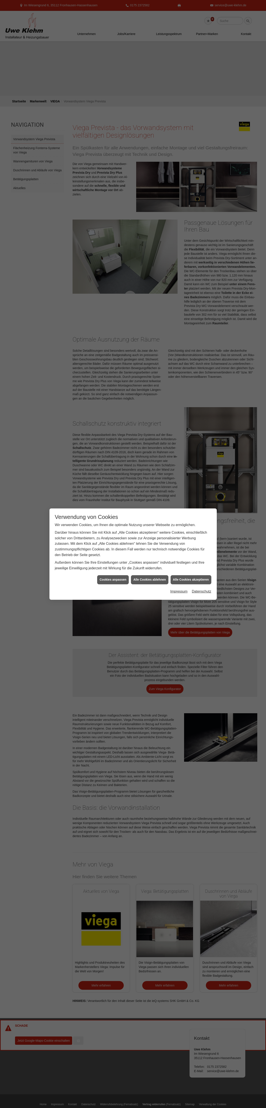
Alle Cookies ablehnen (149, 575)
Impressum (178, 587)
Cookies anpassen (113, 575)
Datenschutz (201, 587)
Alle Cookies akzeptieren (191, 575)
